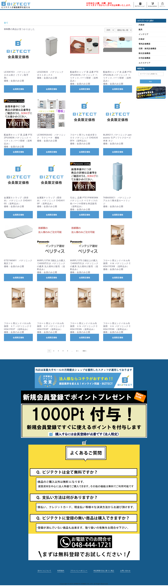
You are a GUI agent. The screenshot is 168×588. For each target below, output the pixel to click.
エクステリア (144, 63)
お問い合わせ (126, 571)
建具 (141, 29)
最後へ (85, 350)
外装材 (142, 39)
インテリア (143, 34)
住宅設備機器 (144, 58)
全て (6, 23)
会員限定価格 (18, 89)
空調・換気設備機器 (147, 48)
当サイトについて (43, 571)
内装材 (142, 25)
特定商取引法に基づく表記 (104, 571)
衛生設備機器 (144, 53)
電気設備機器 (144, 44)
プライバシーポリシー (78, 571)
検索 (150, 81)
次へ (77, 350)
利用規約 (60, 571)
